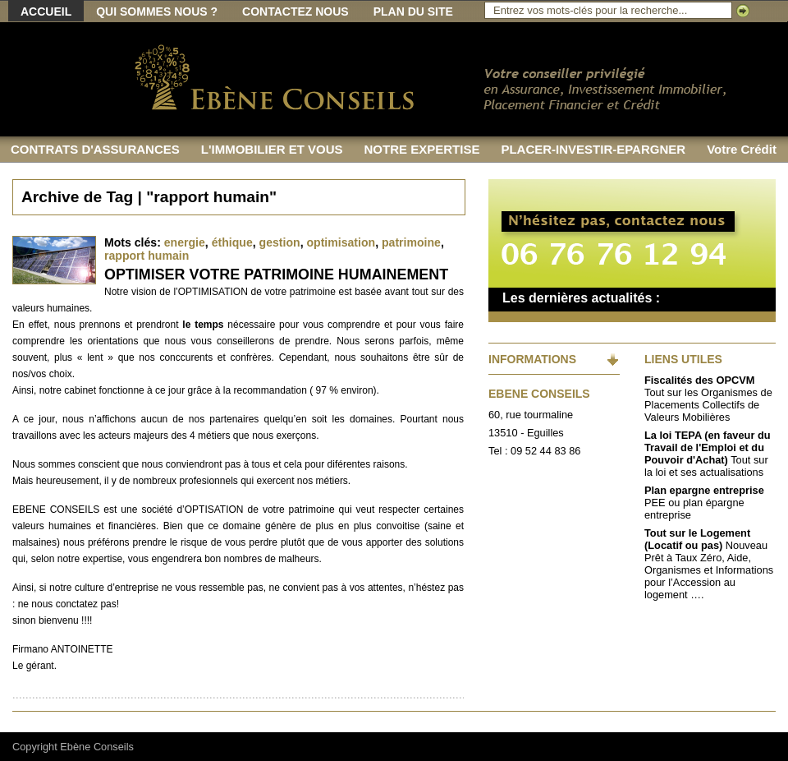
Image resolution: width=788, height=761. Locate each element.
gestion (279, 242)
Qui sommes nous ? (157, 11)
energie (184, 242)
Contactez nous (295, 11)
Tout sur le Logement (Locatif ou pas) (697, 539)
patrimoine (411, 242)
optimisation (340, 242)
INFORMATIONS (532, 359)
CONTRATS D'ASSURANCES (95, 149)
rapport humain (146, 255)
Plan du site (413, 11)
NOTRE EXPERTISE (422, 149)
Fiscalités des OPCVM (699, 380)
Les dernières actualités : (581, 298)
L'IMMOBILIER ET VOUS (272, 149)
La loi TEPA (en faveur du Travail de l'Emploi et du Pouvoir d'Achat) (707, 447)
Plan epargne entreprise (704, 490)
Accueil (46, 11)
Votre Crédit (742, 149)
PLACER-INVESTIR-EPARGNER (593, 149)
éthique (232, 242)
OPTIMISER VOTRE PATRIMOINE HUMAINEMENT (276, 274)
